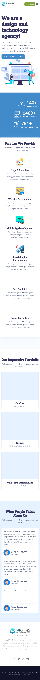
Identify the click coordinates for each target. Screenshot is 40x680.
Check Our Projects (13, 57)
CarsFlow (20, 390)
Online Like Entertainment (20, 470)
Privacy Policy (26, 674)
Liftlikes (20, 430)
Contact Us (30, 4)
